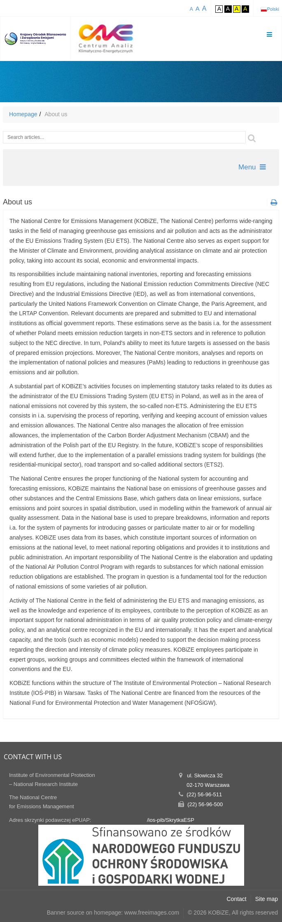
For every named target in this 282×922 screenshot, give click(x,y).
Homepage (23, 114)
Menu (252, 167)
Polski (273, 9)
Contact (237, 899)
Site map (266, 899)
